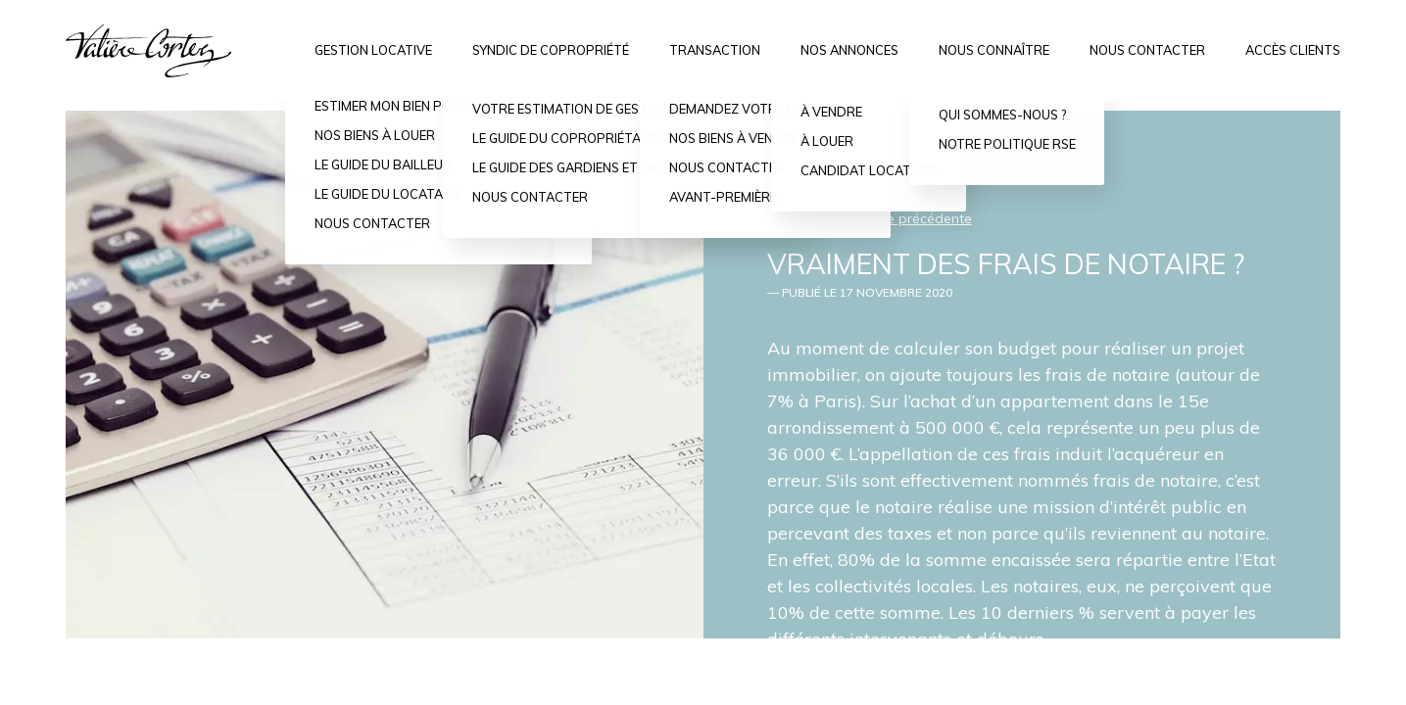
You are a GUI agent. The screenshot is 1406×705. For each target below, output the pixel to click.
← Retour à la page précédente (869, 218)
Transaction (714, 50)
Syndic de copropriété (550, 50)
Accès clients (1292, 50)
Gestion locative (373, 50)
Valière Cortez (148, 50)
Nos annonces (849, 50)
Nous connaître (994, 50)
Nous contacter (1147, 50)
